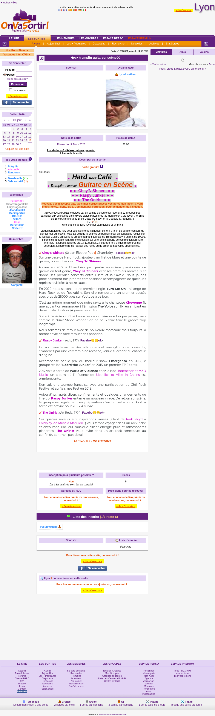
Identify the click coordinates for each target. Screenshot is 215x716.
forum (212, 64)
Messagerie (149, 673)
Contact (22, 688)
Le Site (14, 38)
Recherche (118, 43)
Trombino (76, 676)
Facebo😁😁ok (125, 252)
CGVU (21, 681)
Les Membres (65, 38)
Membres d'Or (76, 683)
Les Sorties (36, 38)
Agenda (149, 678)
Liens (22, 686)
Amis (183, 52)
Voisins (204, 52)
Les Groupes (89, 38)
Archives (154, 43)
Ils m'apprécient (182, 676)
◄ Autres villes (8, 2)
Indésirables (148, 694)
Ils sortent (76, 678)
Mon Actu (149, 676)
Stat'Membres (76, 686)
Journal (149, 683)
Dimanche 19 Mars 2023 (71, 144)
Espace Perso (113, 38)
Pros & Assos (22, 673)
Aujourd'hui (53, 43)
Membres (161, 52)
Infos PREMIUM (182, 670)
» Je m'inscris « (184, 10)
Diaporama (99, 43)
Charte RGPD (22, 678)
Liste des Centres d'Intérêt (112, 678)
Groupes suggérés (112, 676)
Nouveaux (76, 681)
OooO (67, 172)
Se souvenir (19, 90)
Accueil (22, 670)
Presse (22, 683)
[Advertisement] (71, 99)
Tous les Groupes (112, 670)
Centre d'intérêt (112, 681)
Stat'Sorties (172, 43)
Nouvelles (137, 43)
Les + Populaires (76, 43)
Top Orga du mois (17, 159)
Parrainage (149, 670)
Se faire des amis (76, 670)
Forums (22, 676)
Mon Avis (149, 686)
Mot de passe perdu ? (17, 79)
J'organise (148, 681)
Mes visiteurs (182, 673)
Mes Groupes (112, 673)
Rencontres (149, 688)
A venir (36, 43)
